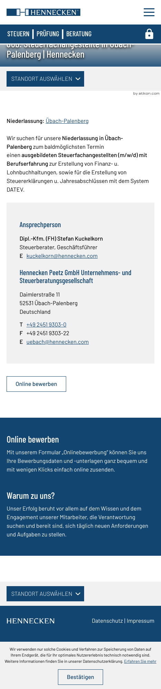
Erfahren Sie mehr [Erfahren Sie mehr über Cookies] (140, 661)
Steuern (18, 34)
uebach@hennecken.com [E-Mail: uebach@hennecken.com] (58, 341)
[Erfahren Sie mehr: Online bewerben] (80, 456)
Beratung (78, 34)
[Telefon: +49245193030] (47, 324)
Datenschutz (107, 620)
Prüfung (48, 34)
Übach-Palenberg (67, 120)
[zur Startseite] (43, 12)
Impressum (140, 620)
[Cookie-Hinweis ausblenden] (80, 677)
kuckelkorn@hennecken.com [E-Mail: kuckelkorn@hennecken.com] (62, 255)
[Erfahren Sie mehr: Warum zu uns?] (80, 517)
